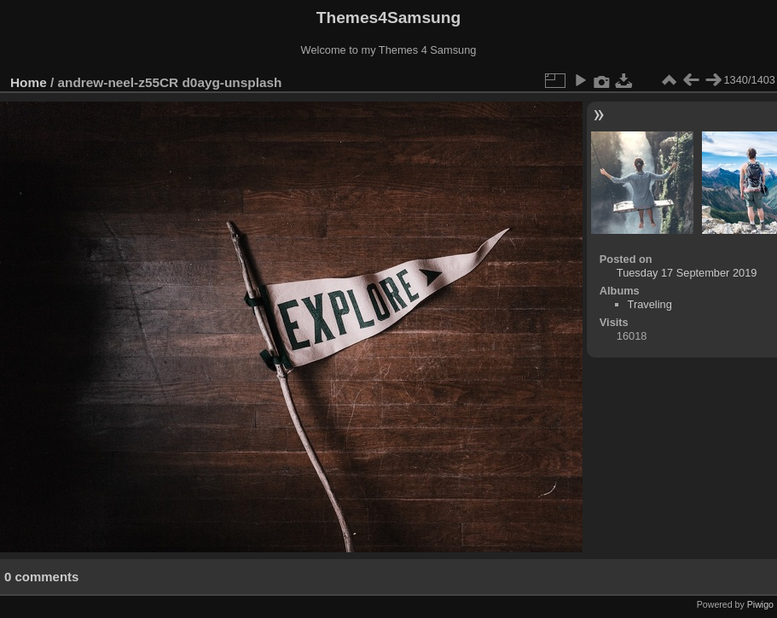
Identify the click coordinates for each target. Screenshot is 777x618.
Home (28, 82)
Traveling (650, 304)
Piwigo (760, 604)
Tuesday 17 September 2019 (687, 272)
